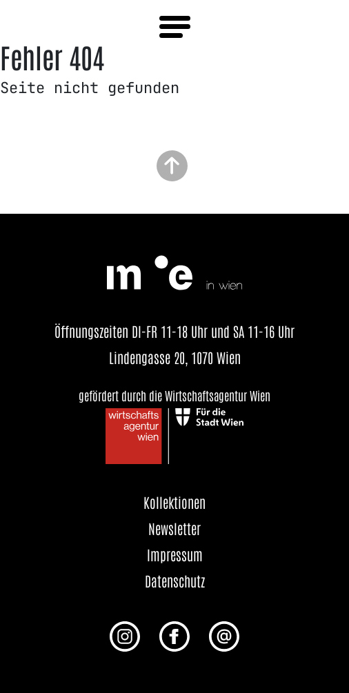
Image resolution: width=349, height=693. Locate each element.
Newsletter (174, 528)
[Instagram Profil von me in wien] (125, 635)
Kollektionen (174, 502)
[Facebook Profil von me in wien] (174, 635)
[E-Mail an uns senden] (224, 635)
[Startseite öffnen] (174, 270)
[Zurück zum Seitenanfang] (172, 164)
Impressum (175, 554)
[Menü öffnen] (174, 27)
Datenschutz (175, 581)
